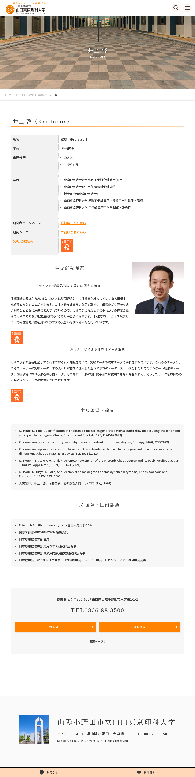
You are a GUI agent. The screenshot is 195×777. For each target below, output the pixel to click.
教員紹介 (42, 94)
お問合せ (55, 627)
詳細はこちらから (73, 223)
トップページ (11, 94)
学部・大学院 (27, 94)
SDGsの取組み (23, 241)
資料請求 (140, 627)
